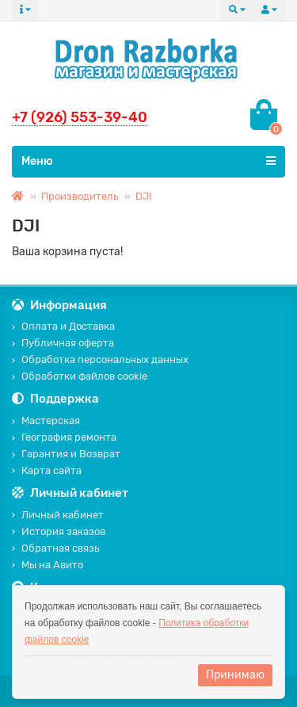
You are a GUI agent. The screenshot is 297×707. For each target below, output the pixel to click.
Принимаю (235, 675)
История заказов (58, 531)
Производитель (79, 196)
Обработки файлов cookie (79, 376)
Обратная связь (55, 548)
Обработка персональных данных (100, 359)
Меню (148, 161)
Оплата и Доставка (63, 326)
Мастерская (46, 420)
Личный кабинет (58, 515)
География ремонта (64, 437)
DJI (143, 196)
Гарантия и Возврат (66, 454)
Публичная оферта (63, 343)
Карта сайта (47, 470)
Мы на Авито (47, 565)
